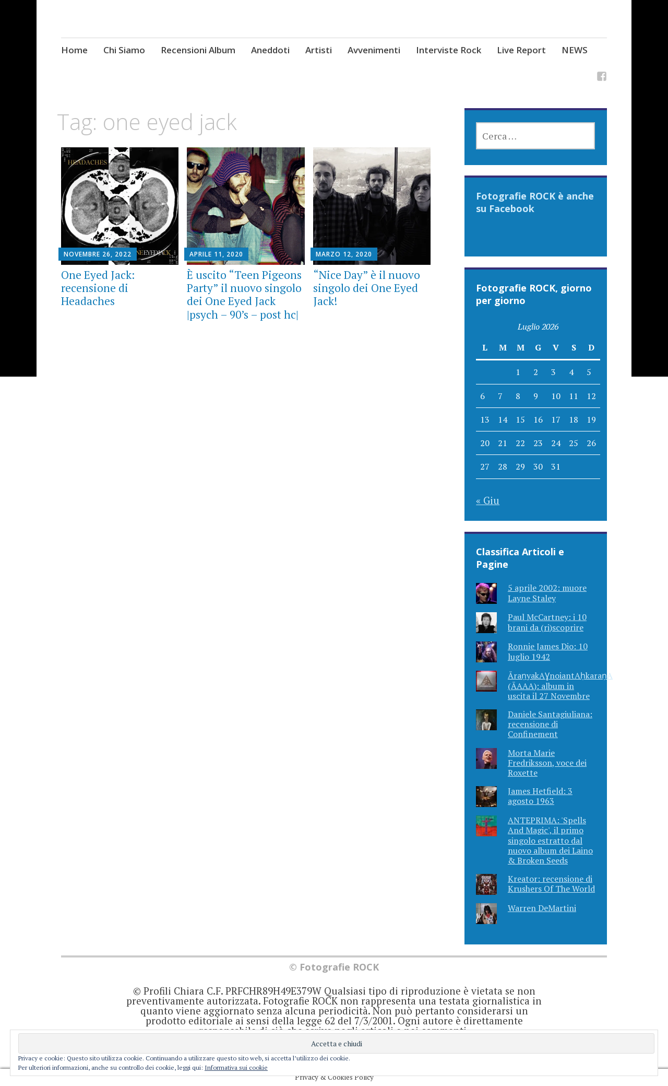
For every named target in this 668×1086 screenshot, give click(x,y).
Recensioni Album (198, 50)
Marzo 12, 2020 (344, 254)
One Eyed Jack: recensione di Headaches (98, 287)
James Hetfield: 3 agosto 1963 (540, 796)
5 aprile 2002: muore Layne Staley (547, 592)
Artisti (318, 50)
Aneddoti (270, 50)
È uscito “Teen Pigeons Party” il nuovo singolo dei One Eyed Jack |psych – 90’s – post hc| (244, 294)
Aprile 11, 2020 (216, 254)
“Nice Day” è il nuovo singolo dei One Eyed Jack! (366, 287)
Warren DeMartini (542, 908)
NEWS (575, 50)
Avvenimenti (374, 50)
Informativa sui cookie (236, 1067)
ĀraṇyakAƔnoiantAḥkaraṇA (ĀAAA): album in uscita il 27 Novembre (560, 685)
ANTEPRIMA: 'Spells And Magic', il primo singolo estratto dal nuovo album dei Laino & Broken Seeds (550, 840)
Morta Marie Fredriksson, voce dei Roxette (547, 762)
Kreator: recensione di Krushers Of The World (551, 883)
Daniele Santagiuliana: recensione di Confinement (550, 724)
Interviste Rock (448, 50)
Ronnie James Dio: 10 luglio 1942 (548, 651)
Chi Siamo (124, 50)
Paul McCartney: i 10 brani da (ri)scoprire (547, 622)
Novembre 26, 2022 (98, 254)
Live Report (521, 50)
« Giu (487, 500)
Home (74, 50)
